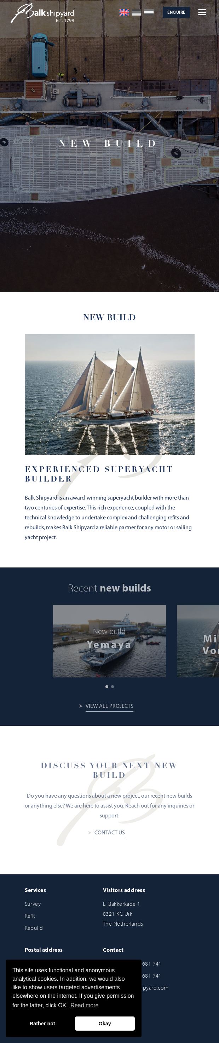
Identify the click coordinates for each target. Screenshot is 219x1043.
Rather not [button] (42, 1023)
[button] (106, 686)
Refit (30, 916)
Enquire (176, 13)
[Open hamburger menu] (202, 12)
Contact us (109, 833)
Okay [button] (105, 1023)
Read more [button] (84, 1005)
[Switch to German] (136, 12)
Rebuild (34, 928)
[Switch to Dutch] (149, 12)
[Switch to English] (124, 12)
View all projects (109, 706)
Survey (33, 904)
